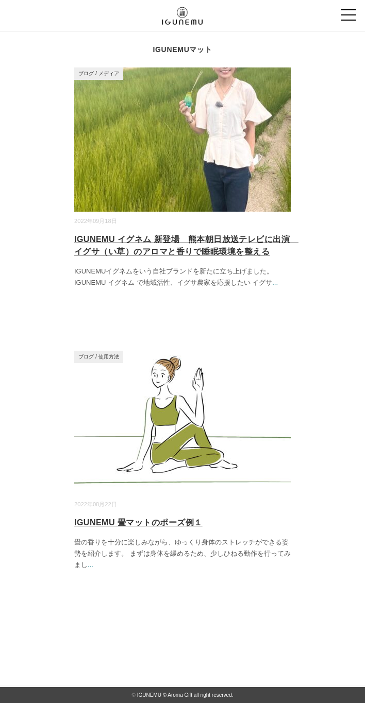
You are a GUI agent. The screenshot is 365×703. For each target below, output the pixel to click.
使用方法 (108, 356)
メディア (108, 73)
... (275, 282)
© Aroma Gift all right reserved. (198, 695)
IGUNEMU (149, 695)
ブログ (86, 73)
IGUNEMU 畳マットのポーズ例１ (138, 522)
